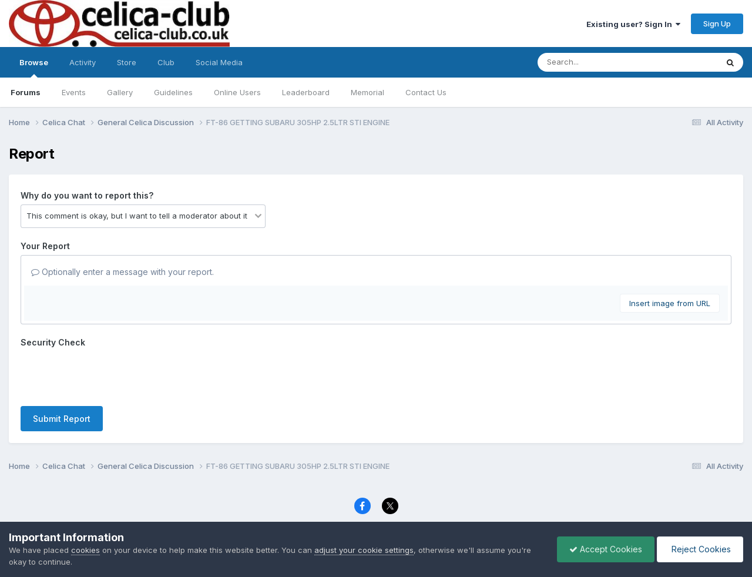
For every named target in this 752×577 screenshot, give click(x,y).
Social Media (219, 62)
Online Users (237, 92)
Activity (82, 62)
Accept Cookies (605, 549)
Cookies (408, 488)
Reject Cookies (700, 549)
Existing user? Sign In (633, 24)
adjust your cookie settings (364, 550)
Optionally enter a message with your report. (122, 272)
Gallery (120, 92)
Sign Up (717, 23)
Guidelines (173, 92)
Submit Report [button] (61, 373)
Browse (33, 68)
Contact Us (425, 92)
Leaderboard (306, 92)
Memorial (367, 92)
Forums (26, 92)
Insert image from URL (669, 303)
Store (126, 62)
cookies (85, 550)
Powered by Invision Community (376, 512)
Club (165, 62)
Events (74, 92)
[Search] (595, 62)
